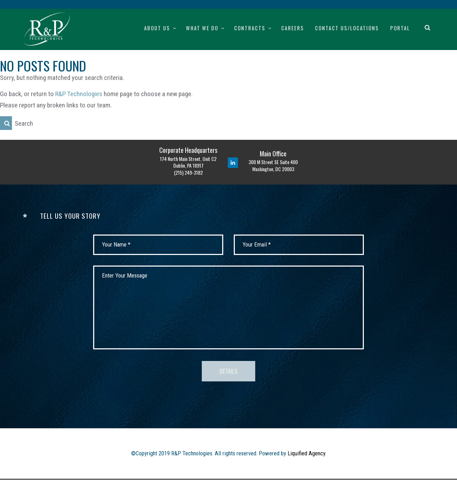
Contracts (249, 28)
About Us (157, 28)
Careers (292, 28)
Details (228, 371)
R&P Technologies (78, 94)
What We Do (202, 28)
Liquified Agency (306, 455)
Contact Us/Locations (347, 28)
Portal (400, 28)
